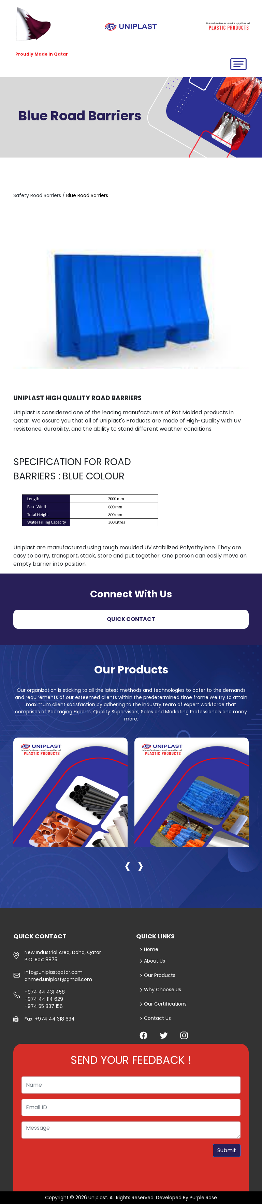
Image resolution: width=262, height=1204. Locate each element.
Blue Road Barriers (87, 195)
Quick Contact (131, 619)
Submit (226, 1150)
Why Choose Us (160, 989)
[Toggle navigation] (238, 64)
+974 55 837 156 (44, 1006)
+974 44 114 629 (44, 999)
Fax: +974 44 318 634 (50, 1018)
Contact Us (155, 1018)
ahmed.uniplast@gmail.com (58, 979)
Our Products (157, 975)
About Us (152, 960)
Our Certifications (163, 1003)
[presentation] (127, 865)
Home (149, 949)
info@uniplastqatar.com (54, 972)
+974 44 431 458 (45, 992)
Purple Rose (203, 1197)
